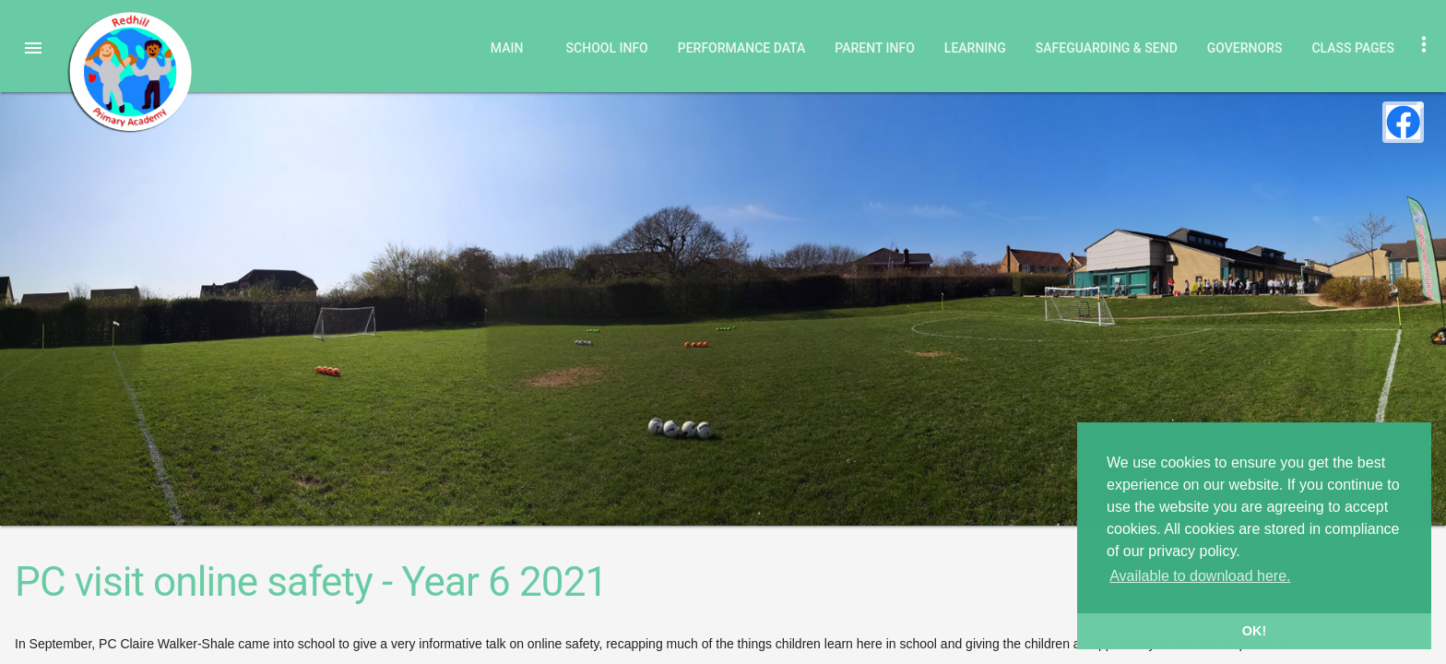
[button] (33, 48)
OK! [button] (1254, 630)
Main (507, 48)
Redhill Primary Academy (129, 72)
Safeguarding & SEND (1107, 48)
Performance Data (742, 48)
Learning (975, 48)
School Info (607, 48)
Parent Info (875, 48)
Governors (1245, 48)
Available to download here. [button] (1199, 576)
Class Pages (1352, 48)
